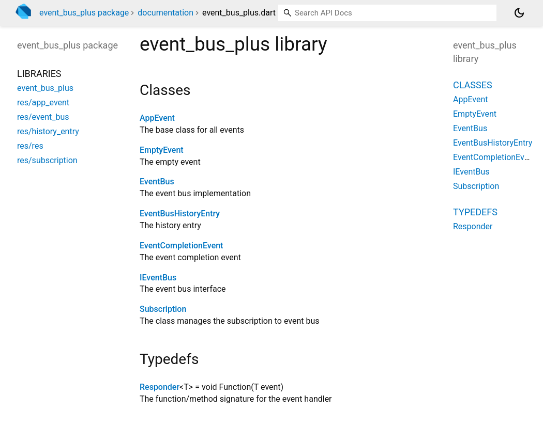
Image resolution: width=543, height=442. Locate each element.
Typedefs (475, 212)
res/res (30, 146)
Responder (159, 387)
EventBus (157, 181)
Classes (472, 85)
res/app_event (43, 102)
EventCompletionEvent (181, 245)
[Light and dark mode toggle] (519, 13)
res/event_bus (43, 117)
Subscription (163, 309)
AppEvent (157, 118)
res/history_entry (48, 131)
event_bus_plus (45, 88)
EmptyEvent (162, 150)
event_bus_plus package (84, 13)
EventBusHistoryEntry (180, 213)
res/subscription (47, 160)
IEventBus (158, 277)
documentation (165, 13)
